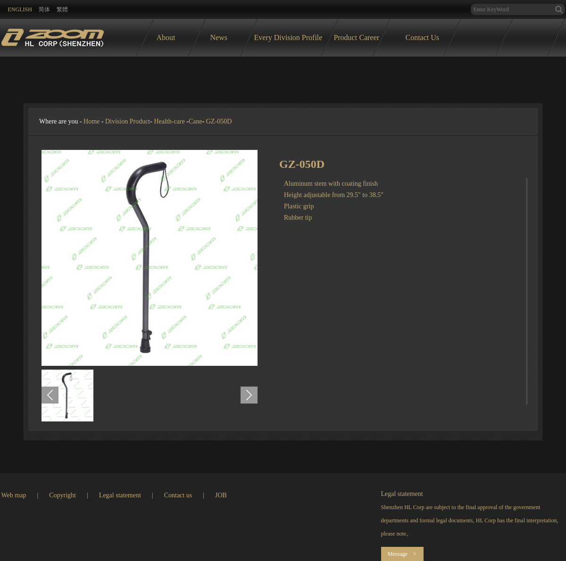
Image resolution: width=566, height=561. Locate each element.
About (166, 37)
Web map (13, 495)
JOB (221, 495)
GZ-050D (219, 121)
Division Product (127, 121)
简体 (44, 9)
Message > (402, 554)
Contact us (178, 495)
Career (369, 37)
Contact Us (423, 37)
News (218, 37)
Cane (195, 121)
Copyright (62, 495)
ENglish (20, 9)
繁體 (62, 9)
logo (52, 35)
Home (91, 121)
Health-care (169, 121)
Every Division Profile (288, 37)
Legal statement (120, 495)
